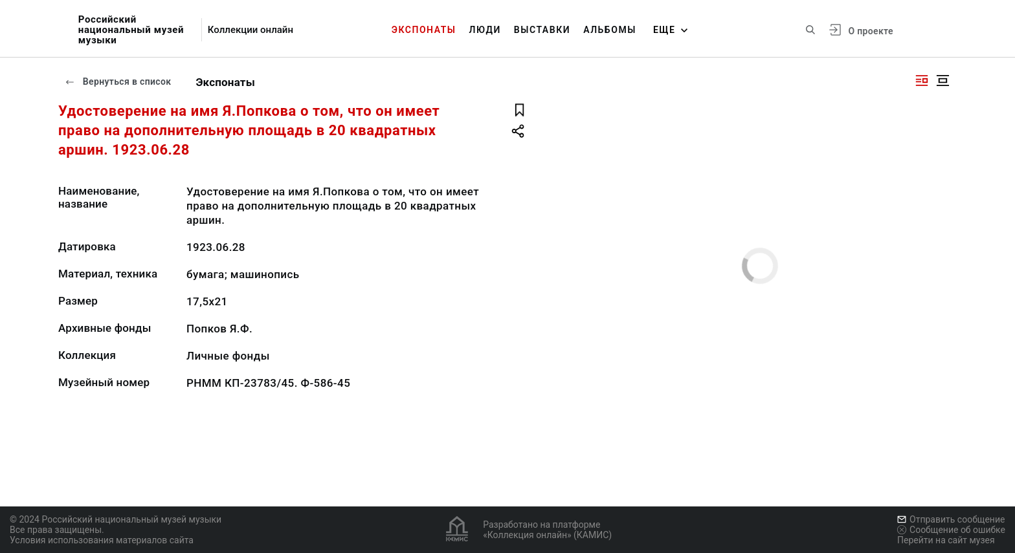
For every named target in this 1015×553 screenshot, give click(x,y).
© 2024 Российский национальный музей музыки (115, 519)
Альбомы (609, 30)
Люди (485, 30)
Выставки (542, 30)
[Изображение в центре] (942, 80)
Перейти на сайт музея (946, 540)
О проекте (870, 31)
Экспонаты (424, 30)
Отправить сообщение (951, 519)
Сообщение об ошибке (951, 530)
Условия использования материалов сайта (102, 540)
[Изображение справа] (921, 80)
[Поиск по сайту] (810, 29)
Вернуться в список (118, 81)
